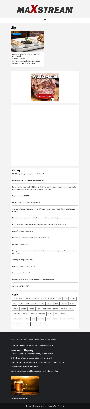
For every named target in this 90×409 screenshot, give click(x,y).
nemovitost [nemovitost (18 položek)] (47, 309)
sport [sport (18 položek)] (27, 319)
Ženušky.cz (16, 260)
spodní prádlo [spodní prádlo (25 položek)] (18, 319)
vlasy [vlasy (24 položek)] (48, 319)
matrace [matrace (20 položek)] (31, 309)
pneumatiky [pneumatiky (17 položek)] (17, 314)
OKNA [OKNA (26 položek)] (71, 309)
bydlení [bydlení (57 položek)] (27, 299)
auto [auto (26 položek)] (15, 299)
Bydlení (14, 231)
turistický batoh (32, 187)
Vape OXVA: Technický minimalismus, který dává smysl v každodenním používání (38, 362)
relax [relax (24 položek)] (56, 314)
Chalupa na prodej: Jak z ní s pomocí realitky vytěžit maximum (32, 354)
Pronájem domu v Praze (20, 251)
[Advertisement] (26, 135)
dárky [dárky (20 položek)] (65, 299)
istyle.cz (15, 211)
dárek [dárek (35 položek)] (59, 299)
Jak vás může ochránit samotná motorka (24, 367)
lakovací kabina (23, 237)
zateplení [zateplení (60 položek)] (71, 319)
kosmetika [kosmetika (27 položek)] (64, 304)
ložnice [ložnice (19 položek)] (16, 309)
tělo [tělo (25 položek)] (33, 319)
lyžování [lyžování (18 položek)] (23, 309)
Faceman (15, 244)
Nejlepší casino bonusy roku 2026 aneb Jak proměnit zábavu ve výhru (34, 371)
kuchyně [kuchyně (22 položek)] (72, 304)
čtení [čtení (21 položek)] (39, 324)
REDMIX (24, 398)
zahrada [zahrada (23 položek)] (63, 319)
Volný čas (16, 33)
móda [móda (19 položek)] (39, 309)
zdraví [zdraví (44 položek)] (16, 324)
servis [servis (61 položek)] (63, 314)
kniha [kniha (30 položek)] (56, 304)
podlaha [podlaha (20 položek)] (26, 314)
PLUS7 (27, 286)
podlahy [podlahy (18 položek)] (34, 314)
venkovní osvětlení (43, 224)
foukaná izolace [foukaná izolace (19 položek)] (31, 304)
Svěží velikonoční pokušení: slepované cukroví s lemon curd (31, 358)
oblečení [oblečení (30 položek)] (64, 309)
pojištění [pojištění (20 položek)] (42, 314)
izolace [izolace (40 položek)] (49, 304)
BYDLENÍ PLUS (39, 180)
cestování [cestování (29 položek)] (35, 299)
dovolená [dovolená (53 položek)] (51, 299)
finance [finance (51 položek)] (21, 304)
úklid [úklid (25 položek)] (33, 324)
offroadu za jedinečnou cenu (44, 279)
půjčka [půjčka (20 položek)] (50, 314)
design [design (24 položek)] (43, 299)
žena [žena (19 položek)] (44, 324)
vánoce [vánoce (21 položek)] (55, 319)
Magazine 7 (51, 406)
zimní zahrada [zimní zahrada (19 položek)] (24, 324)
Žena (14, 273)
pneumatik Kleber (27, 218)
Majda (16, 58)
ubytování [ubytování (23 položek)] (41, 319)
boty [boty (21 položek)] (20, 299)
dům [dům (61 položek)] (15, 304)
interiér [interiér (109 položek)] (41, 304)
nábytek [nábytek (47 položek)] (55, 309)
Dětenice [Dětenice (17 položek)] (72, 299)
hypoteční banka (17, 266)
